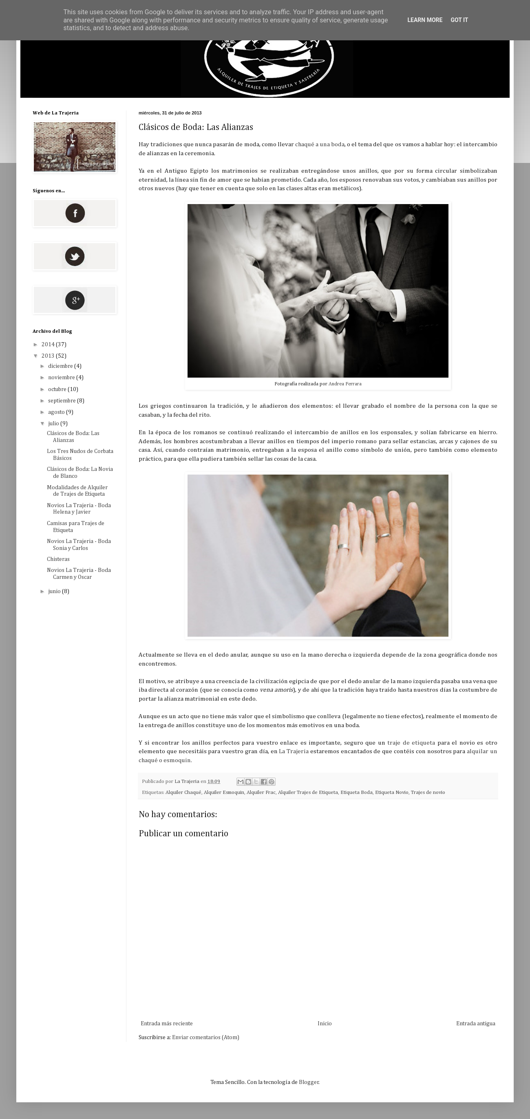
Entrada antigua (475, 1024)
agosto (57, 412)
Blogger (309, 1082)
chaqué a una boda (319, 144)
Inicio (325, 1024)
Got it (459, 20)
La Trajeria (294, 751)
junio (55, 591)
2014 (49, 344)
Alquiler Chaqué (183, 792)
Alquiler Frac (261, 792)
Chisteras (58, 559)
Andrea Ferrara (345, 384)
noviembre (62, 377)
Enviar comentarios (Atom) (205, 1037)
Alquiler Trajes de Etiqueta (308, 792)
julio (54, 423)
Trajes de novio (428, 792)
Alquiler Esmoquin (224, 792)
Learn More (424, 20)
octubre (58, 389)
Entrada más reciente (167, 1024)
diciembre (61, 366)
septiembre (62, 401)
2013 (49, 356)
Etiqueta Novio (392, 792)
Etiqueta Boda (356, 792)
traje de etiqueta (412, 743)
